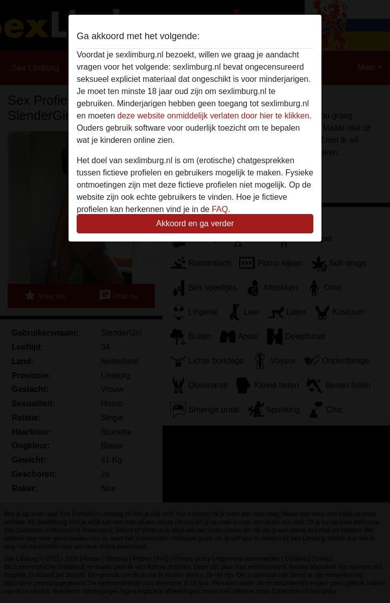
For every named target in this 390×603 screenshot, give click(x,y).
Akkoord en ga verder (195, 223)
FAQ (220, 209)
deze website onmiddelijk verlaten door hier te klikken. (214, 115)
